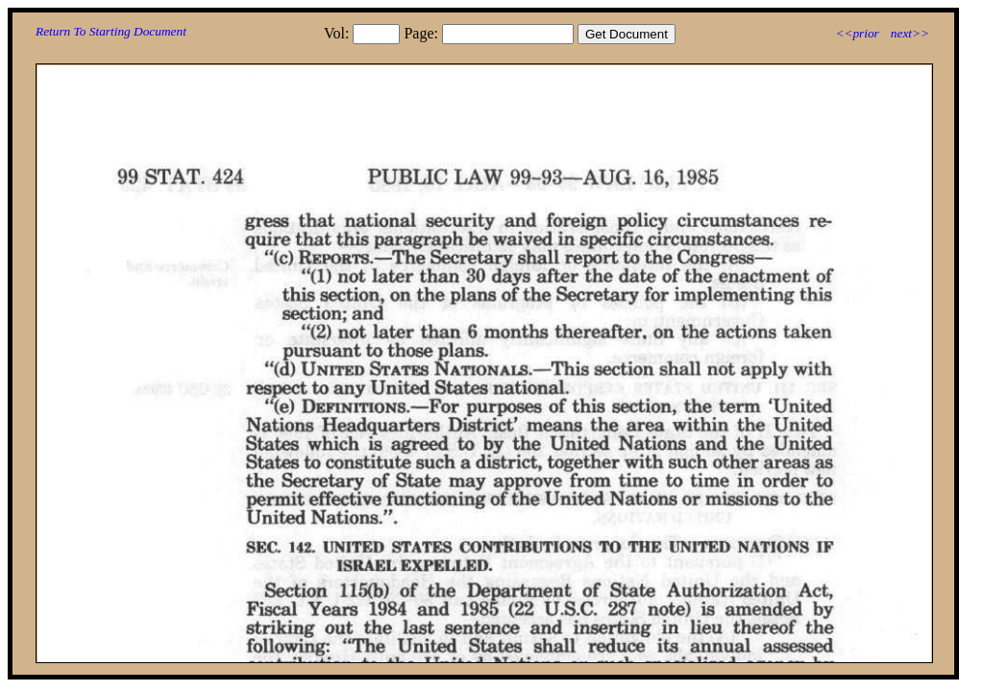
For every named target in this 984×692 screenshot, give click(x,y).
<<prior (856, 33)
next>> (910, 33)
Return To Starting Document (111, 31)
